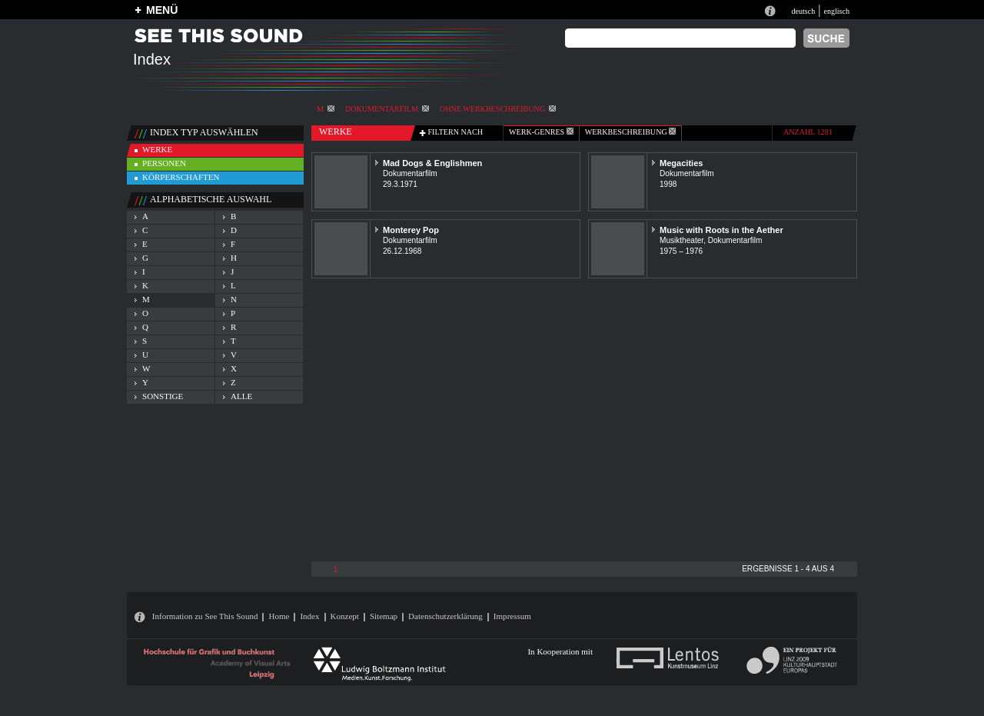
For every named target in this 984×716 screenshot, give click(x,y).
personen (164, 163)
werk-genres (541, 132)
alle (241, 396)
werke (157, 149)
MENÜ (162, 10)
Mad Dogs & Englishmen (432, 163)
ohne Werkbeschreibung (498, 109)
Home (278, 616)
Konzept (345, 616)
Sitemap (383, 616)
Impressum (512, 616)
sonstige (162, 396)
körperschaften (181, 176)
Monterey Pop (411, 230)
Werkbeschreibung (630, 132)
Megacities (681, 163)
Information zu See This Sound (205, 616)
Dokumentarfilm (387, 109)
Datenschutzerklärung (445, 616)
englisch (836, 11)
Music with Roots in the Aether (721, 230)
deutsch (803, 11)
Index (309, 616)
